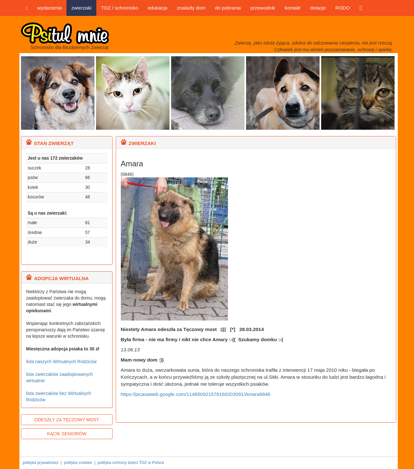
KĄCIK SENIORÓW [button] (66, 433)
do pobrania (228, 7)
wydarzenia (49, 7)
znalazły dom (191, 7)
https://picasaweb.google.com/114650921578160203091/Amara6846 (196, 394)
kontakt (292, 7)
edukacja (158, 7)
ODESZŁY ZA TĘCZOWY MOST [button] (66, 419)
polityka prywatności (41, 462)
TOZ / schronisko (119, 7)
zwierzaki (81, 7)
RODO (342, 7)
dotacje (318, 7)
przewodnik (262, 7)
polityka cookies (78, 462)
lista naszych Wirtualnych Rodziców (61, 361)
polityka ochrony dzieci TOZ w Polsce (131, 462)
